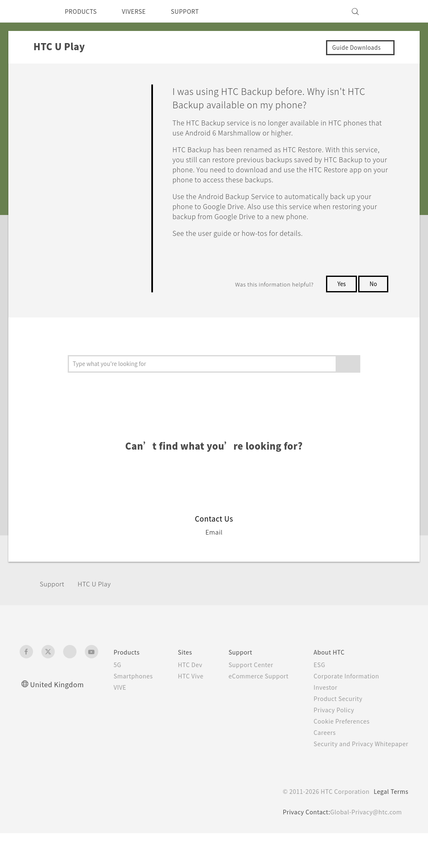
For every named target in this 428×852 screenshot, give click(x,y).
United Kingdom (59, 694)
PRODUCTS (83, 11)
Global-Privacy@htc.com (364, 830)
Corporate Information (345, 686)
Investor (323, 697)
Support (53, 594)
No (373, 293)
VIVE (110, 697)
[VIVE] (397, 11)
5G (106, 674)
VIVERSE (141, 11)
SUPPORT (197, 11)
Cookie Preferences (341, 731)
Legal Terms (389, 810)
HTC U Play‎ (98, 594)
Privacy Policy (332, 720)
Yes (340, 293)
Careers (322, 742)
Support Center (246, 674)
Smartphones (123, 686)
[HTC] (30, 11)
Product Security (336, 708)
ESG (317, 674)
